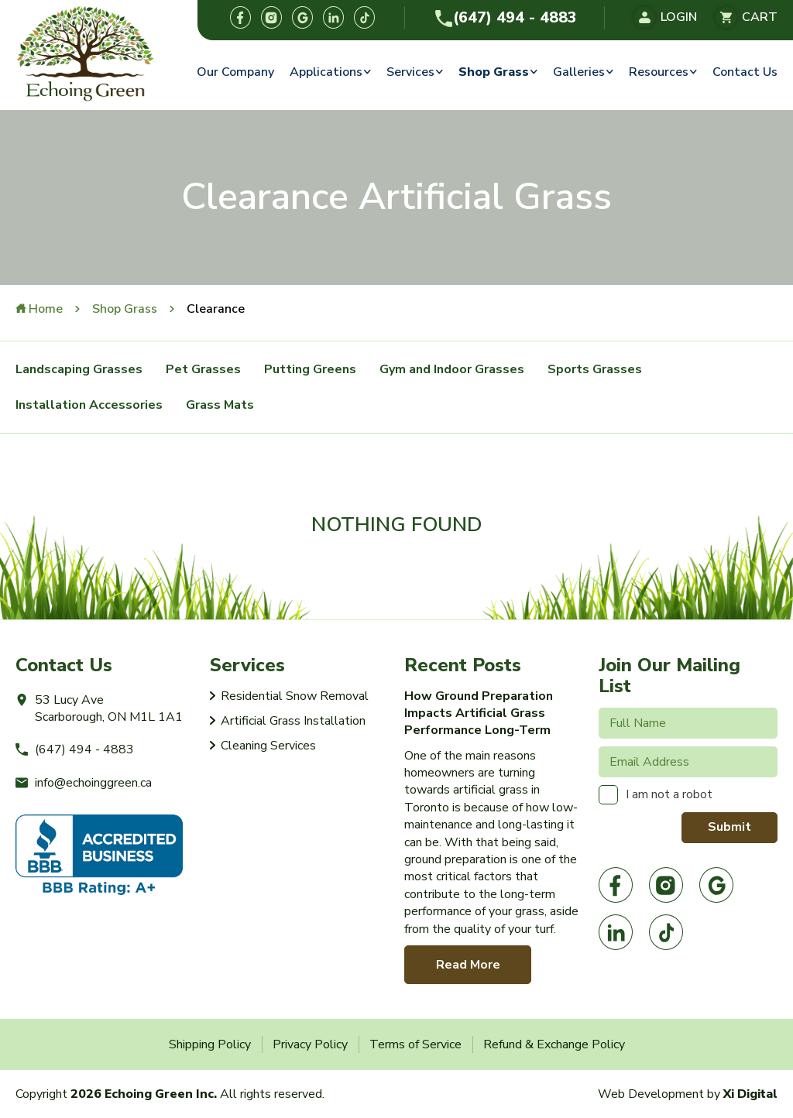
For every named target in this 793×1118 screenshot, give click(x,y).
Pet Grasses (203, 369)
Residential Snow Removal (295, 696)
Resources (658, 72)
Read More (468, 964)
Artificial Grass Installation (293, 720)
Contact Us (745, 72)
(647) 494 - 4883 (505, 18)
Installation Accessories (89, 404)
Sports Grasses (595, 369)
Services (410, 72)
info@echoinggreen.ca (83, 782)
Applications (326, 72)
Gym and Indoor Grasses (451, 369)
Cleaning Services (268, 745)
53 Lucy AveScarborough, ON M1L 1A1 (99, 708)
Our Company (235, 72)
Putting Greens (310, 369)
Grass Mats (220, 404)
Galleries (579, 72)
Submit (729, 826)
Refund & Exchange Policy (554, 1044)
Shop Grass (493, 72)
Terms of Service (415, 1044)
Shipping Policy (210, 1044)
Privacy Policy (310, 1044)
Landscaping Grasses (78, 369)
